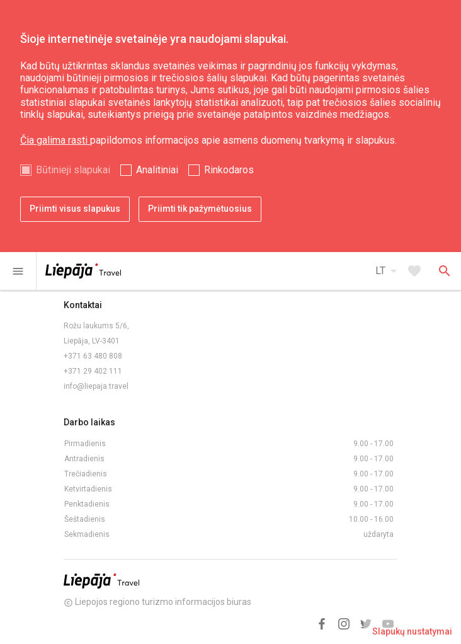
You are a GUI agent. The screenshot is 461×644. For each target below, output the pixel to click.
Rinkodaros (229, 170)
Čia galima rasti (55, 140)
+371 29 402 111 (93, 371)
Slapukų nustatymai (412, 631)
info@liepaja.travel (96, 386)
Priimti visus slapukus (75, 209)
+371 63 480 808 (93, 356)
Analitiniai (157, 170)
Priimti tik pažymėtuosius (200, 209)
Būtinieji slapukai (73, 170)
